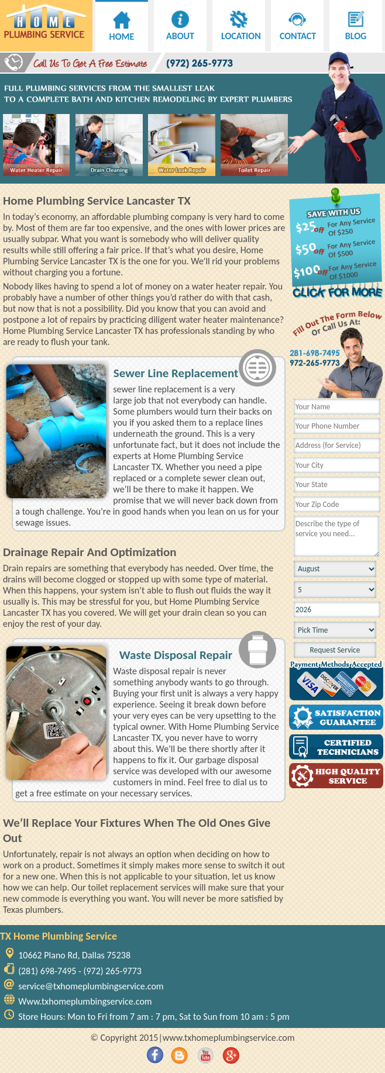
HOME (122, 31)
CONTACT (298, 30)
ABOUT (180, 30)
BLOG (355, 30)
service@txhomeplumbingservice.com (91, 986)
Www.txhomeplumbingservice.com (85, 1001)
